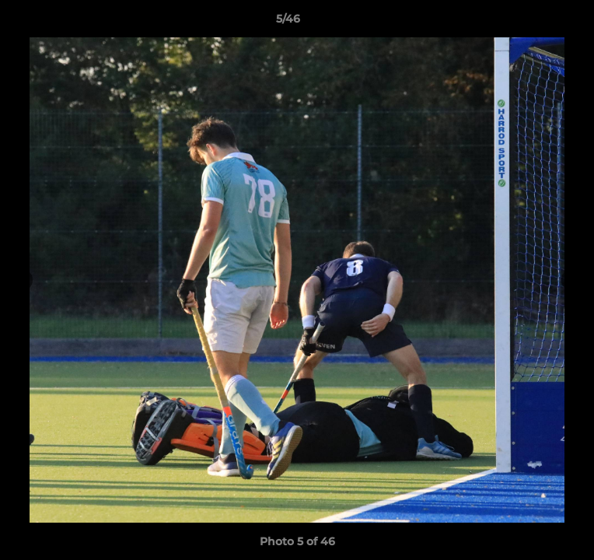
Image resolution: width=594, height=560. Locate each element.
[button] (538, 23)
